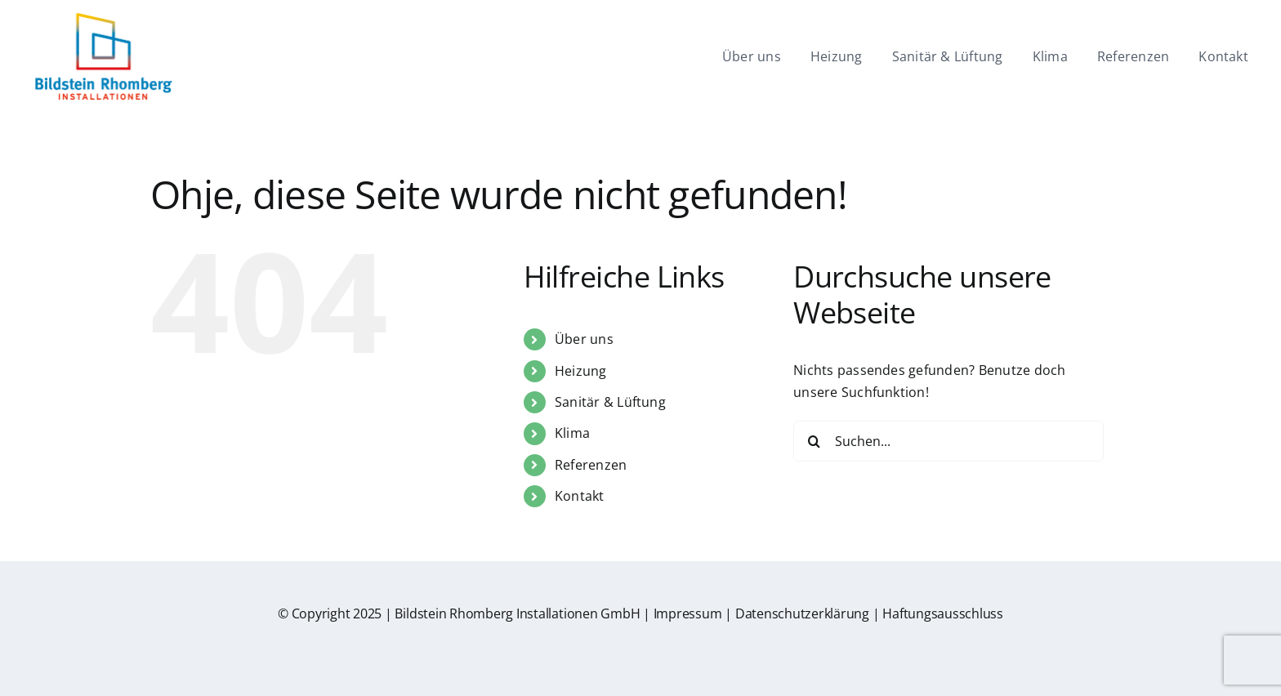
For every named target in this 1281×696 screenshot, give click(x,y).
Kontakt (580, 496)
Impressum (688, 613)
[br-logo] (103, 19)
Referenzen (591, 465)
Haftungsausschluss (942, 613)
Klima (572, 433)
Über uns (584, 339)
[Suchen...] (948, 441)
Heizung (581, 371)
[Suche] (813, 441)
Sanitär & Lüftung (610, 402)
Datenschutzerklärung (802, 613)
